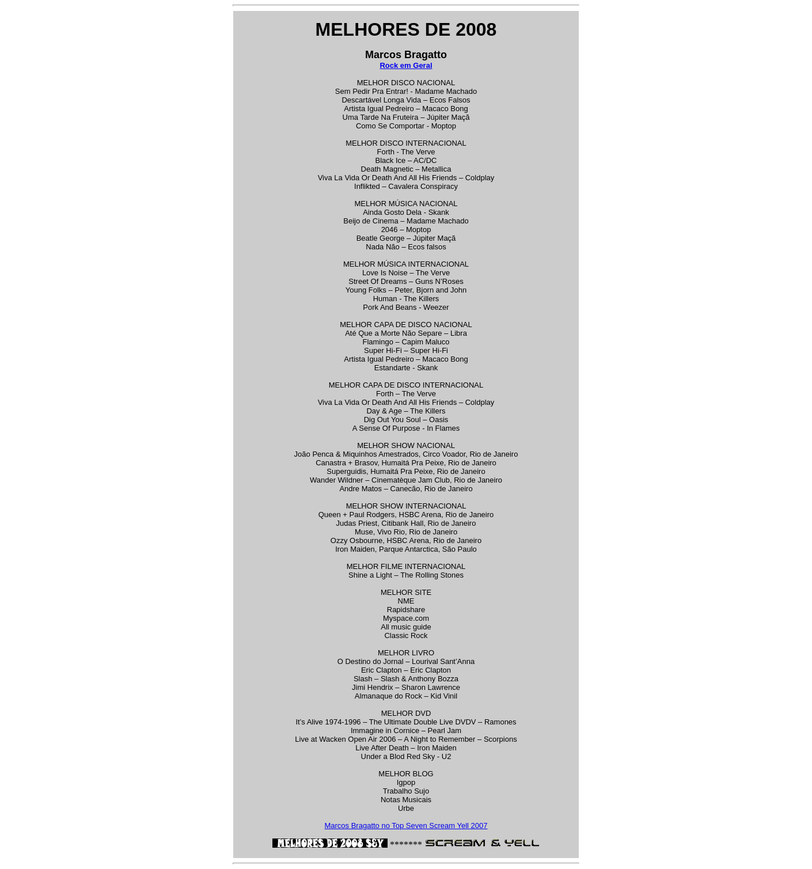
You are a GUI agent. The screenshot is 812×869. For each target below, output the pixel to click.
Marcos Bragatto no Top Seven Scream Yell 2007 (405, 825)
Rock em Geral (406, 65)
